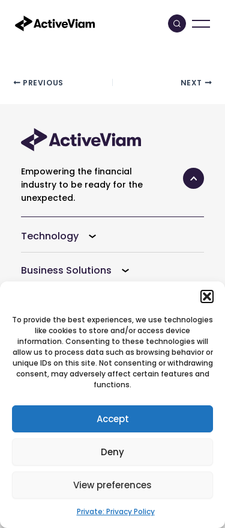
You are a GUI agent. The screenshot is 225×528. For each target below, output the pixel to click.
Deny (112, 452)
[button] (207, 296)
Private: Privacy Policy (116, 511)
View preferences (112, 485)
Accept (113, 419)
